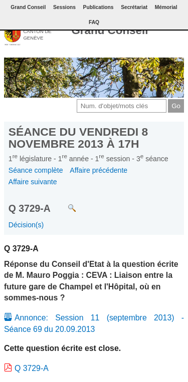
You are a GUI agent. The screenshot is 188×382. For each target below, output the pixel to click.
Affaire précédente (98, 170)
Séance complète (36, 170)
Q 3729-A (32, 368)
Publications (98, 7)
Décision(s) (26, 225)
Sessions (64, 7)
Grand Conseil (109, 30)
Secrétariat (134, 7)
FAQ (94, 22)
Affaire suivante (33, 182)
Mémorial (166, 7)
